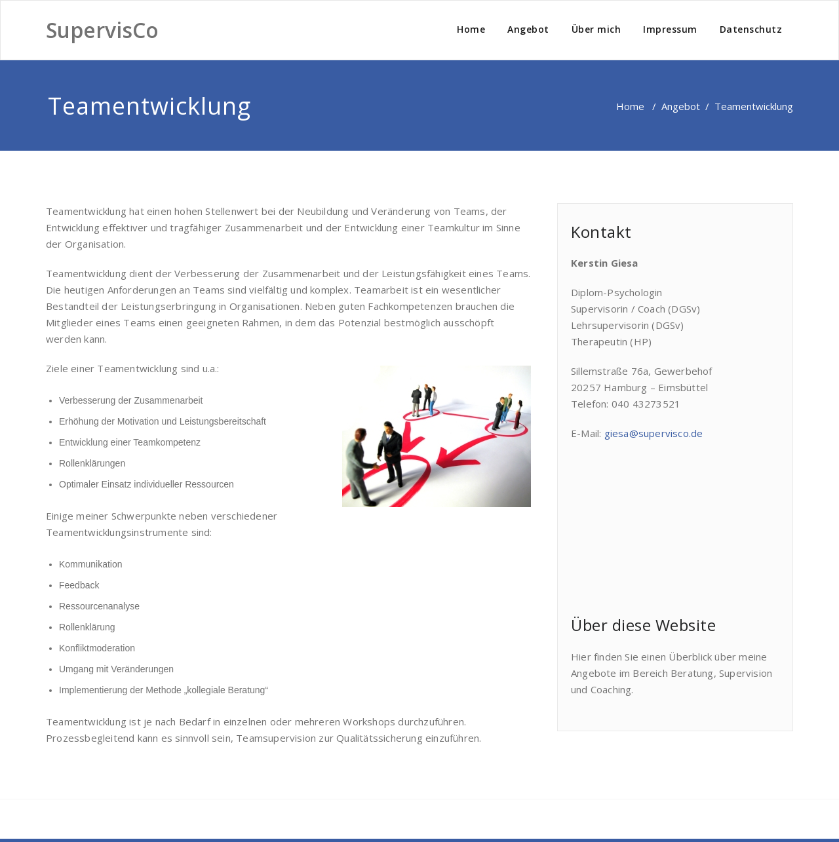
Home (471, 29)
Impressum (670, 29)
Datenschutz (751, 29)
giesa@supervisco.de (653, 433)
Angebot (528, 29)
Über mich (596, 29)
